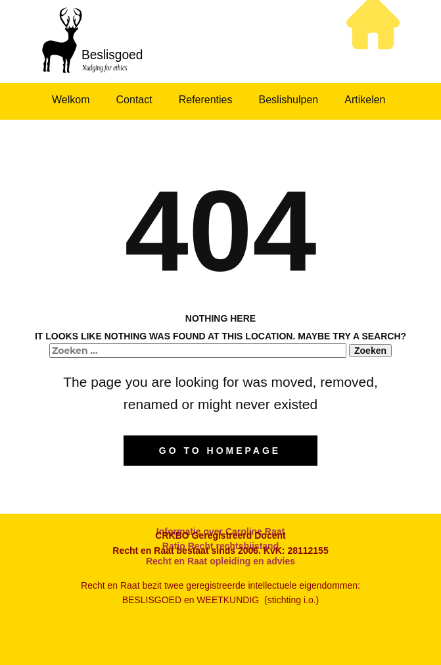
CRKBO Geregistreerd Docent (220, 535)
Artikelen (364, 99)
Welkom (71, 99)
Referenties (206, 99)
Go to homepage (220, 450)
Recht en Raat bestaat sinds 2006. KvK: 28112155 (220, 550)
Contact (134, 99)
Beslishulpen (289, 99)
